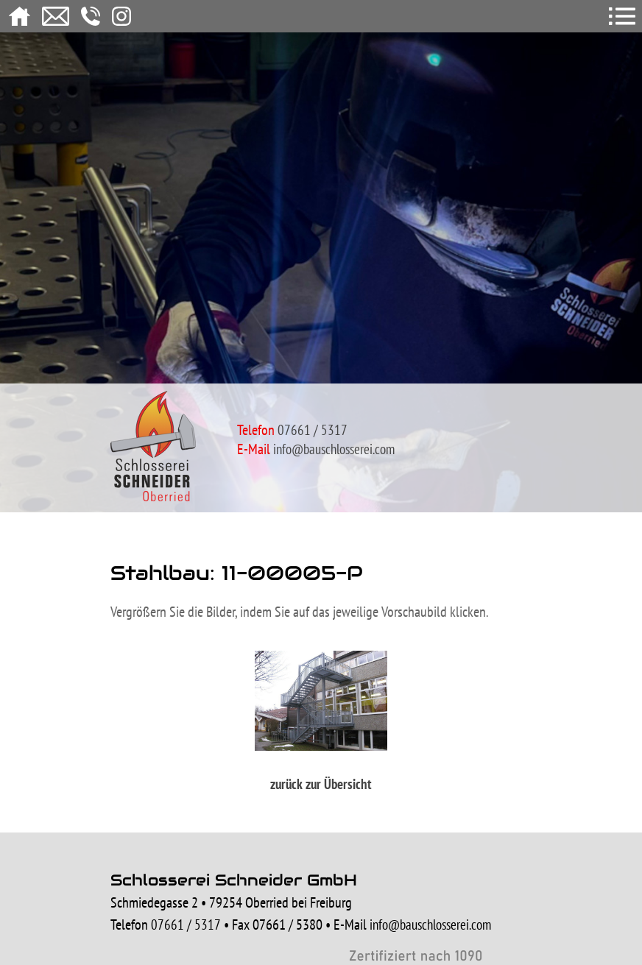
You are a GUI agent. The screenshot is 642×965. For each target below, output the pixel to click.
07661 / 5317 (186, 924)
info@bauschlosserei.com (334, 449)
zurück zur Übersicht (321, 784)
